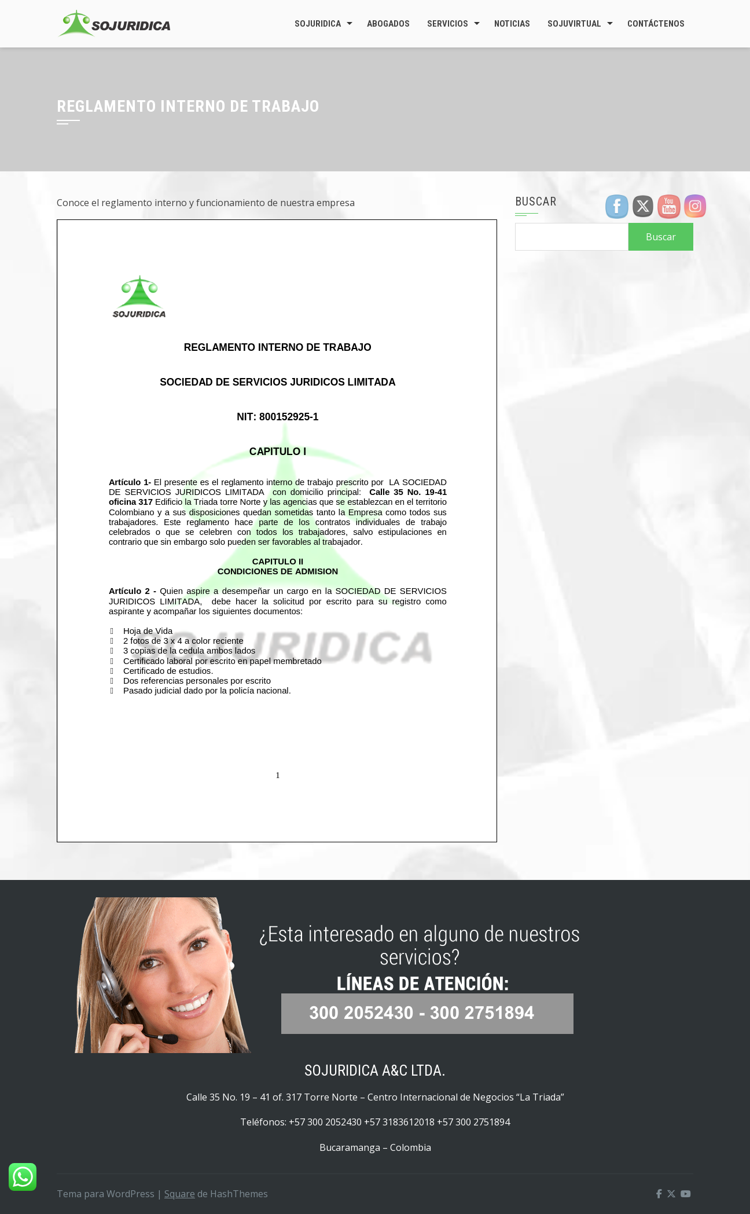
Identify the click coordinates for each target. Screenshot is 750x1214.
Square (179, 1193)
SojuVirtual (574, 24)
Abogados (388, 24)
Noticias (512, 24)
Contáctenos (656, 24)
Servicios (447, 24)
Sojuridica (318, 24)
